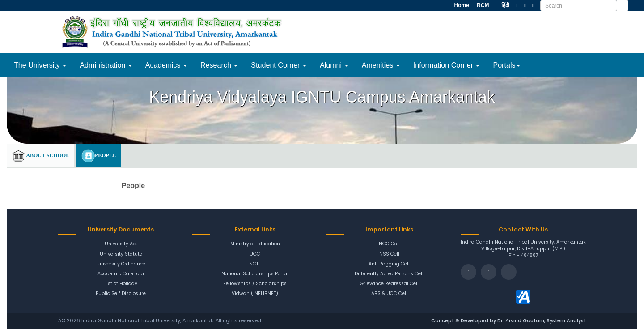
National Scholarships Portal (254, 274)
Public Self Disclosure (121, 294)
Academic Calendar (120, 274)
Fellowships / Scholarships (255, 284)
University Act (121, 244)
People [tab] (98, 155)
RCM (482, 5)
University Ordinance (120, 264)
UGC (255, 254)
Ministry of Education (255, 244)
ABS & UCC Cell (389, 294)
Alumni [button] (334, 65)
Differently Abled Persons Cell (389, 274)
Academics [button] (166, 65)
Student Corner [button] (278, 65)
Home (461, 5)
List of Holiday (120, 284)
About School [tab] (40, 155)
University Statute (121, 254)
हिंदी (505, 5)
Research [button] (218, 65)
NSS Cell (389, 254)
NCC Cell (389, 244)
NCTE (255, 264)
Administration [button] (105, 65)
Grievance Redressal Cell (389, 284)
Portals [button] (506, 65)
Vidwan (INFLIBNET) (255, 294)
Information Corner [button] (446, 65)
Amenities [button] (381, 65)
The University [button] (40, 65)
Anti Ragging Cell (389, 264)
